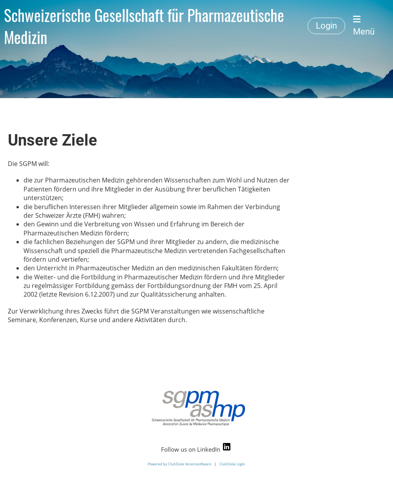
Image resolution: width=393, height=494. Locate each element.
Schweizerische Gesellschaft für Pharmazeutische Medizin (144, 26)
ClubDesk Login (232, 464)
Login (326, 26)
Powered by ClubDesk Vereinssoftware (179, 464)
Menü (364, 25)
